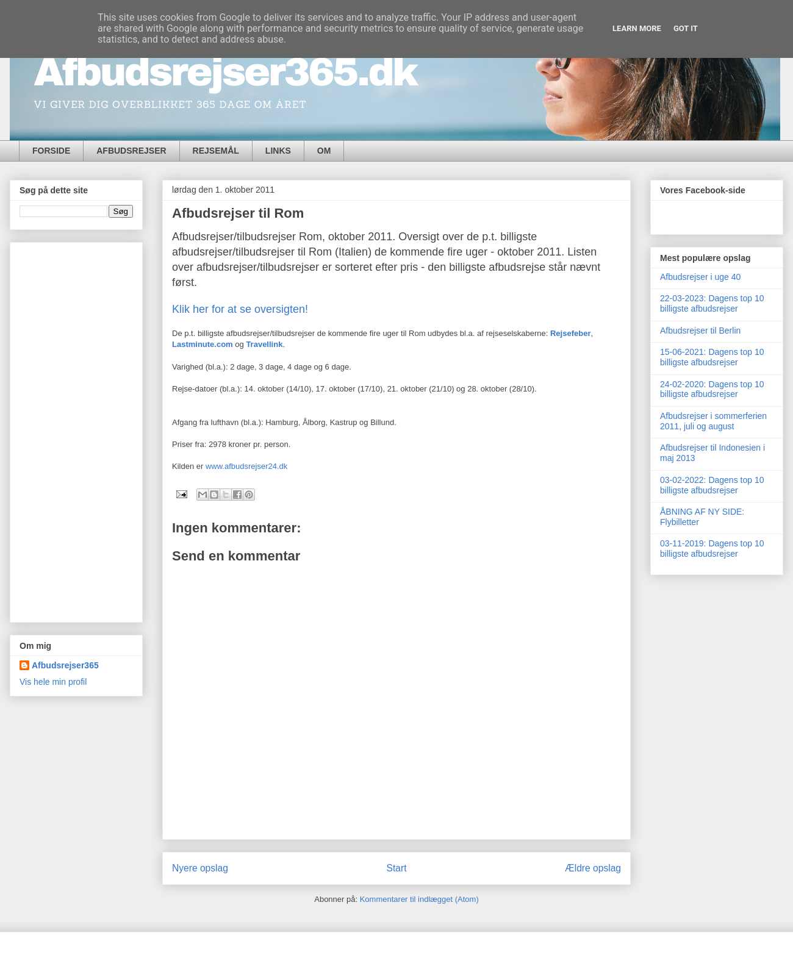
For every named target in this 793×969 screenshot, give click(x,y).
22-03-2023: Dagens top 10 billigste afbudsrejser (712, 303)
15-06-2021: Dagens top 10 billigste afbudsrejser (712, 357)
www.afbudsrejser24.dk (246, 466)
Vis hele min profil (53, 682)
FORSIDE (51, 151)
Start (397, 868)
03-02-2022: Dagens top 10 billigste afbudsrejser (712, 485)
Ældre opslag (593, 868)
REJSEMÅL (216, 151)
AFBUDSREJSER (131, 151)
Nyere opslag (200, 868)
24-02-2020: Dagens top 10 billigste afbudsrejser (712, 389)
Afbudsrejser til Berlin (700, 330)
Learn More (636, 28)
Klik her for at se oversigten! (240, 309)
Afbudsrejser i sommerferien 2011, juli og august (713, 421)
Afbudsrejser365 (65, 665)
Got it (685, 28)
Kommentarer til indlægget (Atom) (419, 899)
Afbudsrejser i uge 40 (700, 277)
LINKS (278, 151)
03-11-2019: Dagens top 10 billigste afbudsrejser (712, 548)
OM (324, 151)
